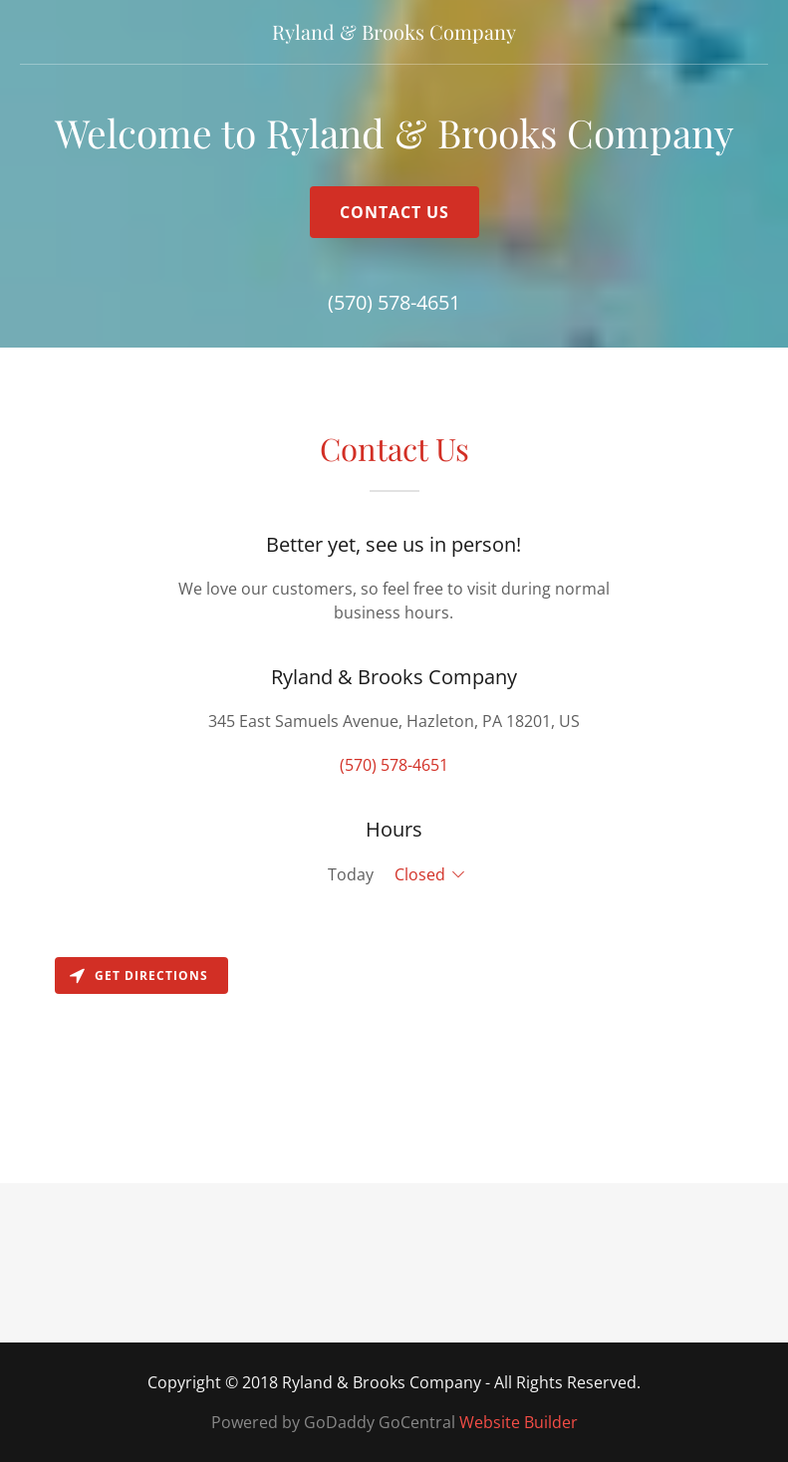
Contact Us (394, 212)
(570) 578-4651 (394, 302)
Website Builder (518, 1422)
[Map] (394, 1065)
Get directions (139, 975)
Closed (419, 874)
